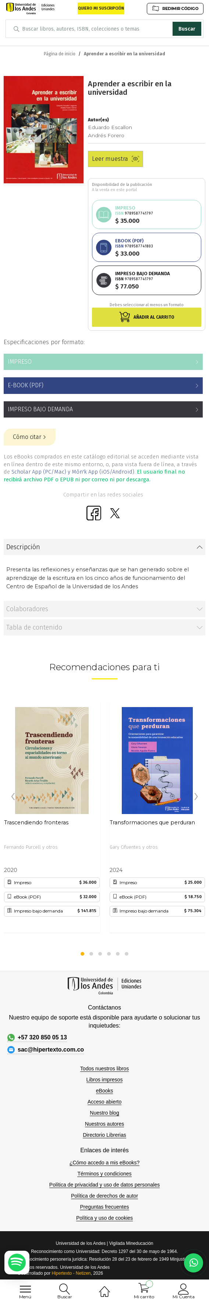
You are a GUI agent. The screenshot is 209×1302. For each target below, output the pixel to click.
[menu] (25, 1289)
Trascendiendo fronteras (36, 822)
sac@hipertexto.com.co (45, 1049)
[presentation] (13, 796)
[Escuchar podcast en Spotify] (16, 1262)
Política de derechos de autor (104, 1196)
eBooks (104, 1091)
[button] (82, 954)
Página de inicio (59, 53)
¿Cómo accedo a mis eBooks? (105, 1163)
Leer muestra (115, 158)
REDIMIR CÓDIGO (175, 8)
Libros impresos (104, 1080)
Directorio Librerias (104, 1135)
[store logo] (30, 8)
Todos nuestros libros (104, 1068)
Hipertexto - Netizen (71, 1273)
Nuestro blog (104, 1113)
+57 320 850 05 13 (37, 1037)
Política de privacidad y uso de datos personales (104, 1185)
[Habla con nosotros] (193, 1262)
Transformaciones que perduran (152, 822)
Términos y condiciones (104, 1174)
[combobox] (104, 29)
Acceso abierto (105, 1102)
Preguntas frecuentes (104, 1207)
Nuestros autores (104, 1124)
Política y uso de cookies (104, 1218)
